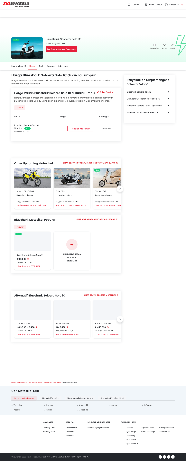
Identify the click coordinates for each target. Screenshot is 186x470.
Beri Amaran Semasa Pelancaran (61, 49)
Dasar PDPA (71, 431)
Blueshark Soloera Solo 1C (139, 91)
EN (178, 4)
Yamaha (18, 405)
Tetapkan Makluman (80, 128)
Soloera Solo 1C (18, 66)
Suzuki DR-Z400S (25, 191)
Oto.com (129, 427)
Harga (32, 66)
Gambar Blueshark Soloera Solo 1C (143, 98)
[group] (72, 251)
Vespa (17, 409)
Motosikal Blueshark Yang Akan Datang (96, 163)
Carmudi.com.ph (148, 431)
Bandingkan (154, 48)
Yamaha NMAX (63, 323)
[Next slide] (120, 188)
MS (182, 4)
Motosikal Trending (50, 398)
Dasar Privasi (71, 427)
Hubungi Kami (49, 431)
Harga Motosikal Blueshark (102, 219)
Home (13, 382)
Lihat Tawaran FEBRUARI (28, 266)
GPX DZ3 (60, 191)
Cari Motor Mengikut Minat (112, 398)
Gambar (51, 66)
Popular (19, 227)
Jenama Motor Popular (24, 398)
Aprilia (49, 409)
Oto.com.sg (130, 435)
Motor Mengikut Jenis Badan (80, 398)
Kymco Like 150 (103, 323)
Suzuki (114, 405)
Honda (49, 405)
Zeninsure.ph (164, 431)
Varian (164, 46)
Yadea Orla (101, 191)
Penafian (70, 435)
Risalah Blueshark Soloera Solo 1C (143, 112)
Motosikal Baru (22, 382)
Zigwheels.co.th (132, 443)
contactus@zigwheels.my (98, 427)
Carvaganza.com (166, 427)
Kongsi (172, 46)
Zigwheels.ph (131, 431)
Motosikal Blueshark (35, 382)
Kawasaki (83, 405)
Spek (41, 66)
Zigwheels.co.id (147, 427)
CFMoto (148, 405)
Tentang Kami (49, 427)
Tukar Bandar (105, 92)
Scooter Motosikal (107, 295)
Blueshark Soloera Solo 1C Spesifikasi (144, 105)
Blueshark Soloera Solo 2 (29, 255)
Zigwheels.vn (131, 439)
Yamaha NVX (23, 323)
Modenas (83, 409)
